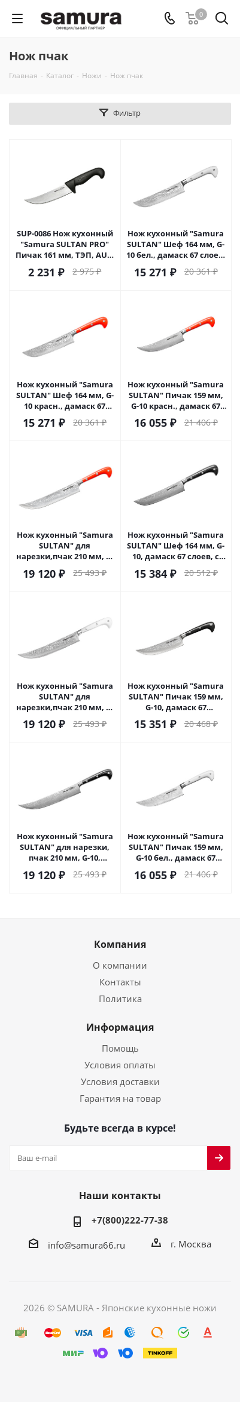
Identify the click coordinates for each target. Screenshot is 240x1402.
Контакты (120, 982)
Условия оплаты (120, 1065)
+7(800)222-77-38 (130, 1220)
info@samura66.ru (86, 1244)
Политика (120, 998)
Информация (120, 1027)
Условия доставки (120, 1081)
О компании (120, 965)
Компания (120, 944)
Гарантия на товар (120, 1098)
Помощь (120, 1048)
